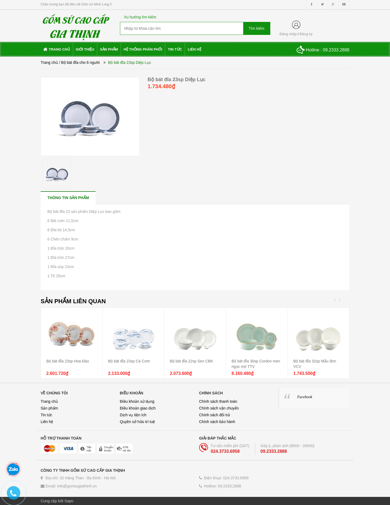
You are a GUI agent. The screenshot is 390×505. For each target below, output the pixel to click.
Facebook (304, 397)
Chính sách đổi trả (214, 415)
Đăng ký (306, 34)
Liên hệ (47, 422)
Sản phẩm (49, 408)
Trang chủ (49, 62)
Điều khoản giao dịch (138, 408)
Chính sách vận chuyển (219, 408)
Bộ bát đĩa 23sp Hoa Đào (67, 361)
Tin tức (46, 415)
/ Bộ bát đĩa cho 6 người (79, 62)
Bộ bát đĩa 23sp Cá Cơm (129, 361)
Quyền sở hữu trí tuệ (137, 422)
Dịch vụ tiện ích (133, 415)
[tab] (68, 197)
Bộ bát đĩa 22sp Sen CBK (191, 361)
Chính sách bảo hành (217, 422)
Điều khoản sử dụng (137, 401)
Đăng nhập (288, 34)
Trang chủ (49, 401)
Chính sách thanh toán (218, 401)
